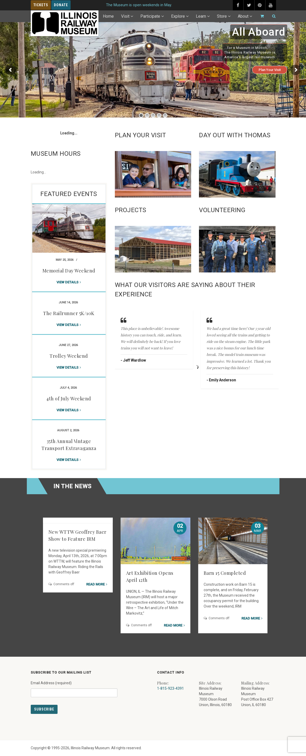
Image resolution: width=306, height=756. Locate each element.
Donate (61, 5)
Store (222, 16)
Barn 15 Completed (225, 573)
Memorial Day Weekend (68, 271)
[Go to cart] (260, 16)
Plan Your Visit (270, 70)
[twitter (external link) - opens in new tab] (249, 5)
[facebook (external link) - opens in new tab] (238, 5)
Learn (201, 16)
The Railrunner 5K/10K (69, 313)
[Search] (272, 16)
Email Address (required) (74, 687)
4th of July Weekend (68, 398)
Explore (178, 16)
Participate (150, 16)
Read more (95, 584)
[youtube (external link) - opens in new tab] (271, 5)
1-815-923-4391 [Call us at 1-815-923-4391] (170, 688)
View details (67, 282)
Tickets (40, 5)
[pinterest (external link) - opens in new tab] (260, 5)
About (243, 16)
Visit (125, 16)
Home (108, 16)
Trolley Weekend (68, 356)
